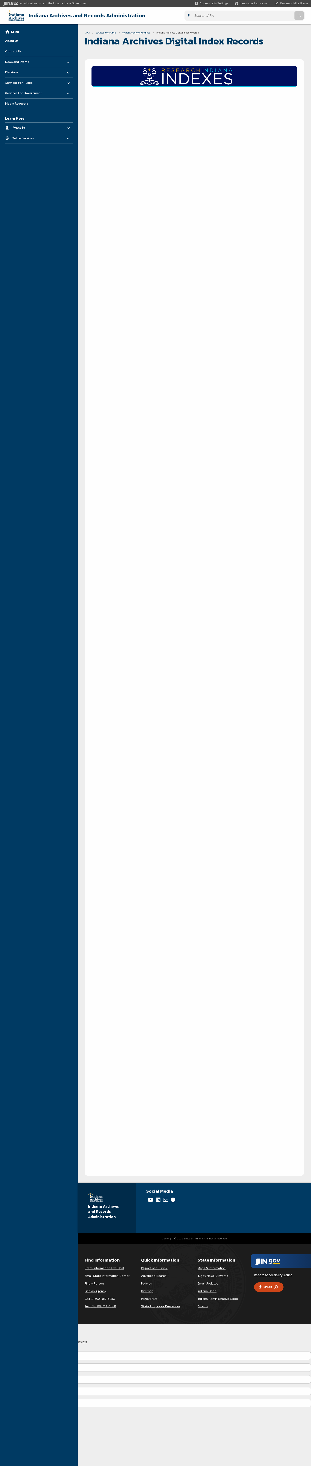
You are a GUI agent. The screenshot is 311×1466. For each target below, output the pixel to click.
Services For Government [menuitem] (23, 91)
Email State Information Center (107, 1275)
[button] (211, 3)
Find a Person (94, 1283)
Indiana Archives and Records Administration (83, 15)
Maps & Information (212, 1268)
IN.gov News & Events (213, 1275)
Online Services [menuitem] (24, 136)
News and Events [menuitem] (17, 60)
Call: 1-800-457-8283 (100, 1298)
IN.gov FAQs (149, 1298)
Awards (203, 1306)
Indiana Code (207, 1290)
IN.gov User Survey (154, 1268)
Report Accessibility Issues (273, 1275)
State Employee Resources (160, 1306)
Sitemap (147, 1290)
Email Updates (208, 1283)
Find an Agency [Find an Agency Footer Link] (95, 1290)
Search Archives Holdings (136, 32)
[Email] (165, 1199)
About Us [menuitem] (11, 40)
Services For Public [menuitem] (18, 81)
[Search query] (270, 15)
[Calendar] (173, 1199)
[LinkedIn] (158, 1199)
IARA (15, 31)
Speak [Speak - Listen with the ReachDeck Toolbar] (268, 1287)
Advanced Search (153, 1275)
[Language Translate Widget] (252, 3)
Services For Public (106, 32)
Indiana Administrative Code (218, 1298)
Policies (146, 1283)
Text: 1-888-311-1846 (100, 1306)
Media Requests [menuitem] (16, 103)
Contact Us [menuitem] (13, 51)
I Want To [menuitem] (24, 126)
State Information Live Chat (104, 1268)
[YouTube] (150, 1199)
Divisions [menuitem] (17, 71)
